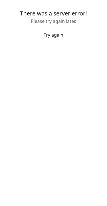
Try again (53, 35)
